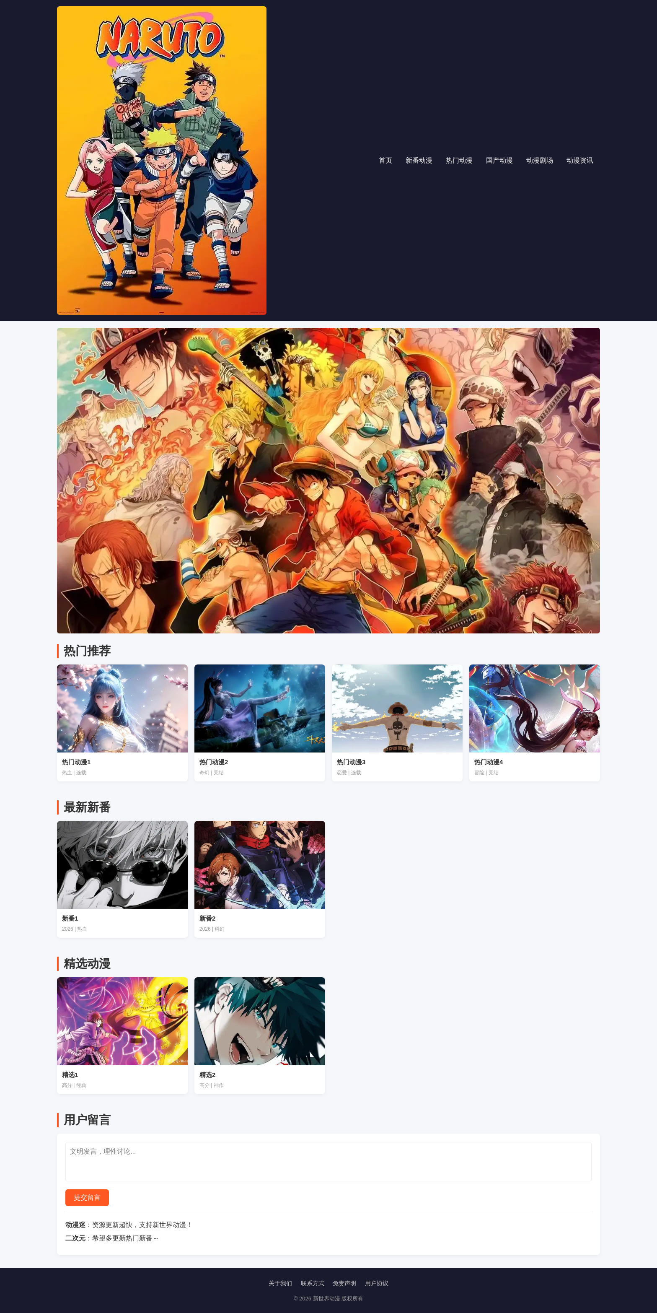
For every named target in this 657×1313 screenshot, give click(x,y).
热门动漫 (459, 160)
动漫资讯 (579, 160)
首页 (385, 160)
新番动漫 (419, 160)
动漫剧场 (539, 160)
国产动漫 (499, 160)
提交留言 (87, 1197)
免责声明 (344, 1283)
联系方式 (312, 1283)
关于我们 (280, 1283)
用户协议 (376, 1283)
